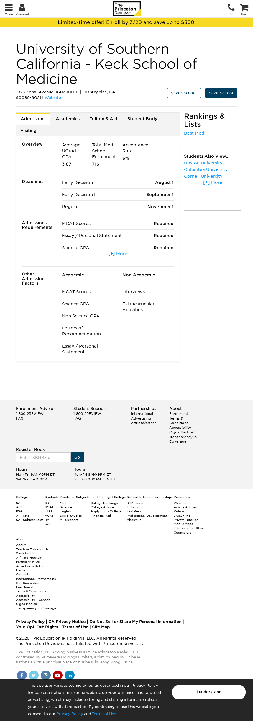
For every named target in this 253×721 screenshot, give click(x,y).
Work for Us (25, 553)
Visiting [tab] (28, 130)
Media (20, 570)
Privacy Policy (69, 714)
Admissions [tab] (33, 118)
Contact (22, 574)
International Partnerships (36, 578)
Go (77, 457)
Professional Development (147, 515)
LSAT (48, 511)
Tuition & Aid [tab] (103, 118)
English (65, 511)
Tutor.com (134, 507)
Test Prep (134, 511)
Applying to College (106, 511)
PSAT (20, 511)
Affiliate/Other (143, 423)
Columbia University (206, 169)
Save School (221, 93)
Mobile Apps (183, 524)
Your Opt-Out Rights (37, 627)
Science (66, 507)
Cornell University (203, 176)
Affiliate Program (29, 557)
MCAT (49, 515)
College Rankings (104, 503)
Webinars (181, 503)
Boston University (203, 163)
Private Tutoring (186, 519)
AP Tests (22, 515)
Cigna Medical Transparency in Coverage (183, 436)
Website (53, 97)
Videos (179, 511)
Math (64, 503)
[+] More (117, 253)
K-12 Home (135, 503)
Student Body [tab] (142, 118)
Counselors (182, 532)
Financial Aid (101, 515)
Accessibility (180, 427)
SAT (19, 503)
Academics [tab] (68, 118)
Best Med (194, 133)
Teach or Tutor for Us (32, 549)
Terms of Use (104, 714)
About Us (134, 519)
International (142, 414)
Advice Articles (185, 507)
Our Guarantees (28, 583)
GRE (48, 503)
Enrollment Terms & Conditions (178, 418)
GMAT (49, 507)
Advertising (141, 418)
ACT (19, 507)
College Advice (102, 507)
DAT (48, 519)
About (21, 545)
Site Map (101, 627)
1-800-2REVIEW (30, 414)
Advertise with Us (29, 566)
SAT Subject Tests (29, 519)
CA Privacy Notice (67, 621)
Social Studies (71, 515)
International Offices (189, 528)
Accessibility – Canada (33, 599)
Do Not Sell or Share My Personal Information (135, 621)
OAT (48, 524)
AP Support (69, 519)
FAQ (20, 418)
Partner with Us (28, 561)
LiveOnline (182, 515)
